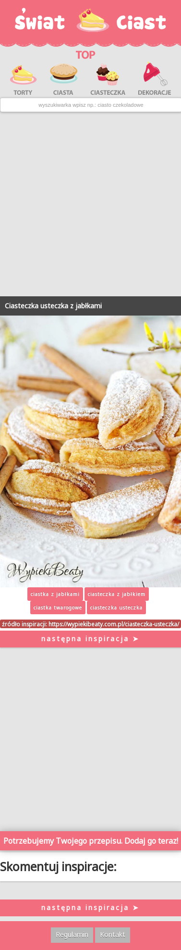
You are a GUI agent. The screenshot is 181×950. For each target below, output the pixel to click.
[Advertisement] (90, 204)
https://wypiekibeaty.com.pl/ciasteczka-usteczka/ (113, 624)
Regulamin (72, 934)
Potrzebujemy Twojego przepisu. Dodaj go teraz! (90, 841)
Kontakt (112, 934)
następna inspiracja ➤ (90, 638)
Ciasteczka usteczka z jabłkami (53, 305)
